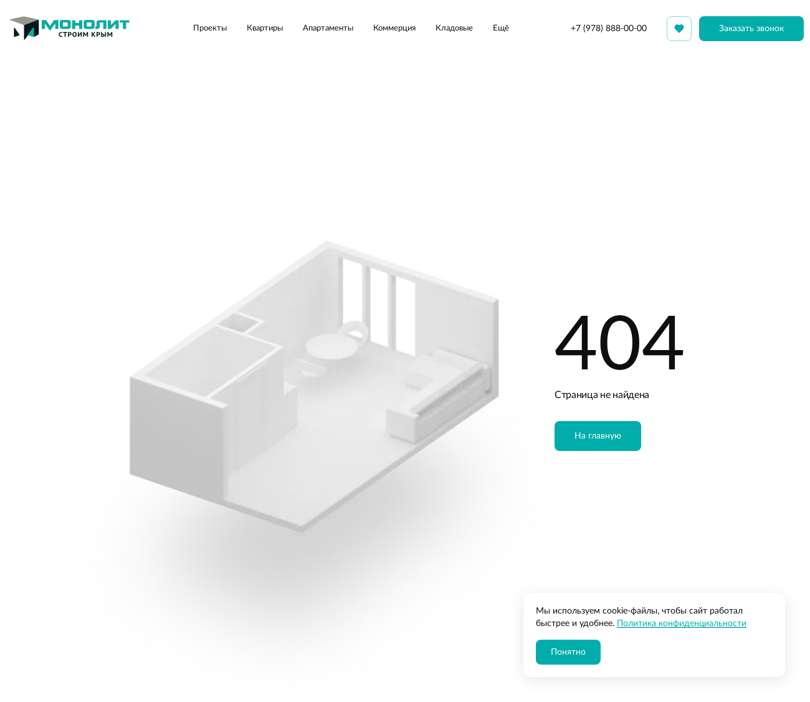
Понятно (568, 652)
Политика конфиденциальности (681, 623)
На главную (597, 436)
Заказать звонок (751, 28)
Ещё (501, 28)
